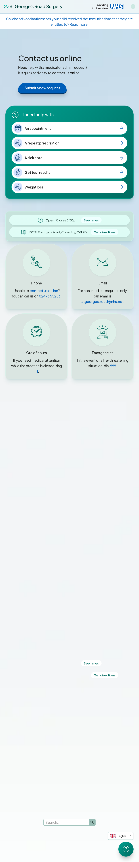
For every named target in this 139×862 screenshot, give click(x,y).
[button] (133, 6)
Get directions (104, 232)
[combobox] (120, 836)
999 (113, 366)
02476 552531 (50, 296)
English (118, 836)
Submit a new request (42, 88)
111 (36, 371)
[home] (33, 6)
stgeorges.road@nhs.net (102, 301)
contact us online (44, 290)
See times (91, 220)
